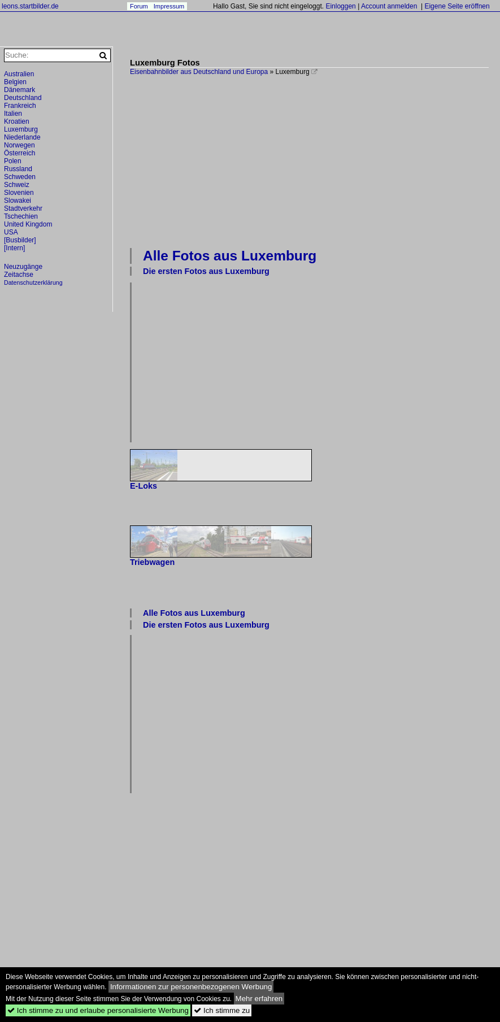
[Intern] (14, 248)
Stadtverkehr (23, 208)
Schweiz (16, 185)
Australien (19, 74)
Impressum (169, 6)
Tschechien (21, 216)
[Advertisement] (315, 160)
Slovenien (19, 193)
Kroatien (16, 121)
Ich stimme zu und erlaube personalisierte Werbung (98, 1010)
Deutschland (23, 98)
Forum (139, 6)
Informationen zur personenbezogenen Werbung (191, 986)
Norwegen (19, 145)
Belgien (15, 82)
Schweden (20, 177)
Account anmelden (389, 6)
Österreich (19, 153)
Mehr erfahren (259, 998)
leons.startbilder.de (30, 6)
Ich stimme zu (222, 1010)
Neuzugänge (23, 267)
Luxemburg (21, 129)
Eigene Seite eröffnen (456, 6)
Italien (13, 114)
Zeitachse (18, 275)
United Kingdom (28, 224)
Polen (12, 161)
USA (11, 232)
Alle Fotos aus (229, 255)
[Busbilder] (20, 240)
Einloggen (340, 6)
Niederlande (22, 137)
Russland (18, 169)
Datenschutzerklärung (33, 282)
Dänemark (19, 90)
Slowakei (17, 201)
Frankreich (20, 106)
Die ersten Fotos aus (206, 271)
